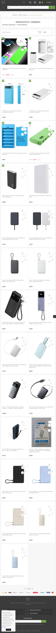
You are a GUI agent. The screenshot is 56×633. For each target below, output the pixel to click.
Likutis (48, 32)
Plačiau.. (4, 627)
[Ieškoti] (35, 7)
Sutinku (8, 629)
